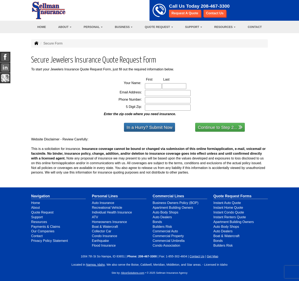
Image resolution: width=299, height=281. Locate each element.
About (35, 207)
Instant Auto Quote (227, 203)
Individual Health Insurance (112, 212)
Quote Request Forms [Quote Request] (232, 196)
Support (37, 217)
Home (41, 27)
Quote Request (42, 212)
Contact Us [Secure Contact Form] (197, 256)
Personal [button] (93, 27)
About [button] (64, 27)
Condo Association (166, 245)
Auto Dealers (162, 217)
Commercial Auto (165, 231)
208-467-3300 (215, 6)
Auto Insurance (103, 203)
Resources (39, 222)
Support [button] (193, 27)
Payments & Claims (45, 226)
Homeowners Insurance (109, 222)
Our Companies (42, 231)
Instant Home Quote (228, 207)
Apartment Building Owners (173, 207)
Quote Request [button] (159, 27)
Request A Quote (185, 13)
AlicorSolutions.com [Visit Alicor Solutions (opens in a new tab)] (132, 272)
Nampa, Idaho (95, 264)
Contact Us (214, 13)
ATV (95, 217)
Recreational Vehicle (107, 207)
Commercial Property (168, 236)
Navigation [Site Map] (40, 196)
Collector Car (101, 231)
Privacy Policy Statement (49, 240)
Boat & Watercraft (105, 226)
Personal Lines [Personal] (105, 196)
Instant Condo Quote (228, 212)
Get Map (212, 256)
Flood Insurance (104, 245)
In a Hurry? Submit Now (150, 127)
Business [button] (123, 27)
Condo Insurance (104, 236)
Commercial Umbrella (169, 240)
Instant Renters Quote (229, 217)
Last (170, 79)
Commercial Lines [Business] (168, 196)
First (153, 79)
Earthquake (100, 240)
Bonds (157, 222)
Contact (255, 27)
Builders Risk (162, 226)
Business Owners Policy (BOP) (176, 203)
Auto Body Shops (165, 212)
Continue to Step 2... (220, 127)
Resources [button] (225, 27)
